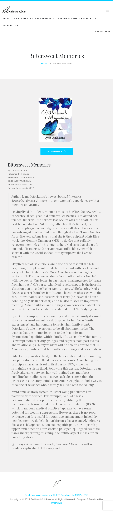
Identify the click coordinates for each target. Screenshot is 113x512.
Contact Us (10, 25)
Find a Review (20, 19)
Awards (83, 19)
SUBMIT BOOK (103, 32)
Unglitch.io (56, 503)
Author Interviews (65, 19)
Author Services (40, 19)
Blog (93, 19)
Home (6, 19)
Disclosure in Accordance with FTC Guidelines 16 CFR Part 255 (56, 495)
